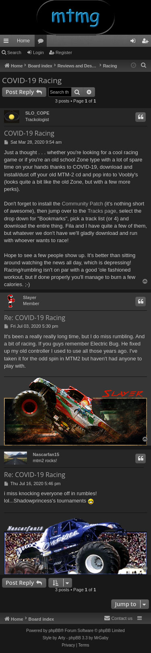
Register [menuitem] (147, 42)
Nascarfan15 (46, 454)
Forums (42, 42)
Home (23, 41)
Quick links (7, 42)
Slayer (29, 297)
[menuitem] (143, 65)
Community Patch (82, 204)
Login (38, 52)
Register (64, 52)
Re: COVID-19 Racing (34, 318)
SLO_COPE (37, 113)
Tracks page (101, 211)
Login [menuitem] (134, 42)
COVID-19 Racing (32, 80)
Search (14, 52)
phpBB (55, 630)
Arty (61, 638)
